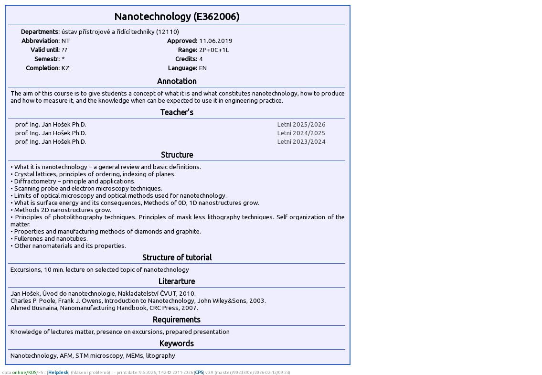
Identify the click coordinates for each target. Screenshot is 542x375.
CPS (199, 372)
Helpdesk (58, 372)
